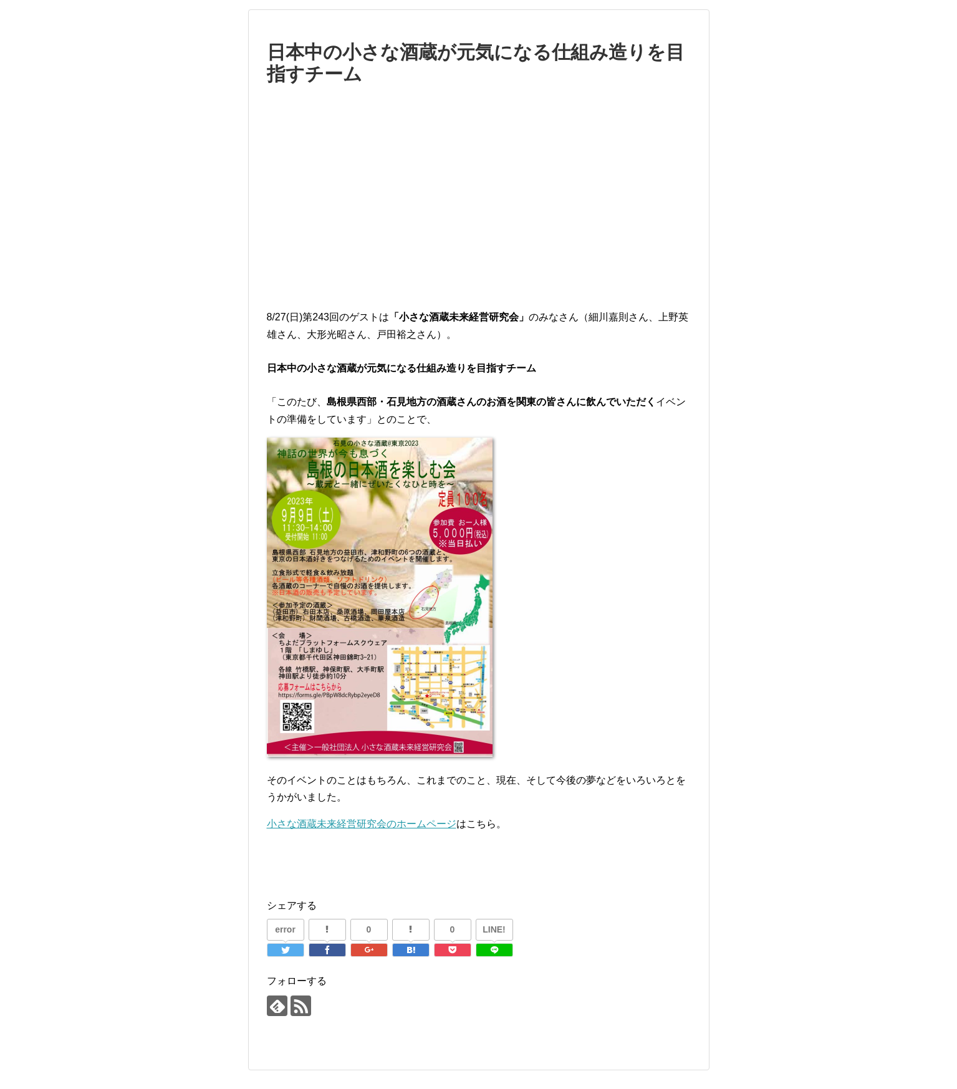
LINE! (494, 929)
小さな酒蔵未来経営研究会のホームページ (361, 823)
